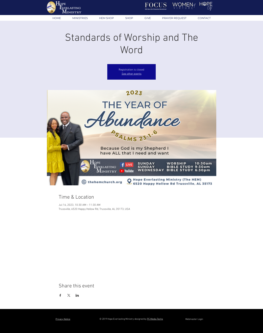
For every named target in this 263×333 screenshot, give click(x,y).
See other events (132, 74)
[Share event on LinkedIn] (77, 295)
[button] (79, 18)
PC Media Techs (155, 319)
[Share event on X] (68, 295)
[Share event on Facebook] (60, 295)
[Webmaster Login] (194, 319)
